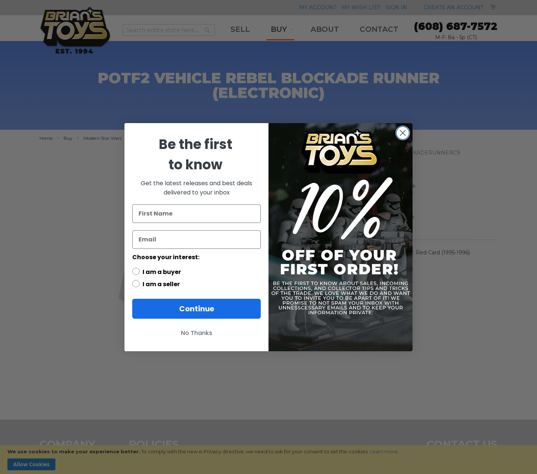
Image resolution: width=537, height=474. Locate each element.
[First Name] (196, 213)
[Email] (196, 239)
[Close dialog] (403, 133)
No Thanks (196, 333)
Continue (196, 309)
